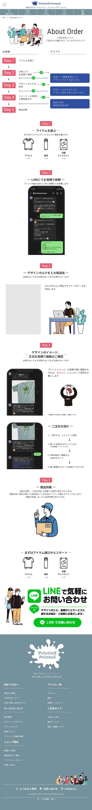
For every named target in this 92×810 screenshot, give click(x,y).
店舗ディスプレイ (55, 702)
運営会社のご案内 (11, 755)
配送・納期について (56, 726)
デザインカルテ (10, 726)
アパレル (51, 693)
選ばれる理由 (10, 693)
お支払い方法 (53, 717)
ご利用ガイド (54, 708)
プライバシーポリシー (13, 760)
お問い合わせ (10, 764)
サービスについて (13, 708)
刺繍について (10, 731)
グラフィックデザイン (13, 721)
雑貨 (49, 697)
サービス (27, 12)
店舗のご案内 (10, 750)
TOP (3, 18)
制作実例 (8, 717)
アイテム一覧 (54, 684)
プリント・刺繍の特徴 (13, 736)
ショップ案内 (11, 742)
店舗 (83, 12)
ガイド (64, 12)
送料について (53, 721)
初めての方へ (11, 684)
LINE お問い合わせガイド (15, 702)
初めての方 (9, 12)
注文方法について (11, 697)
